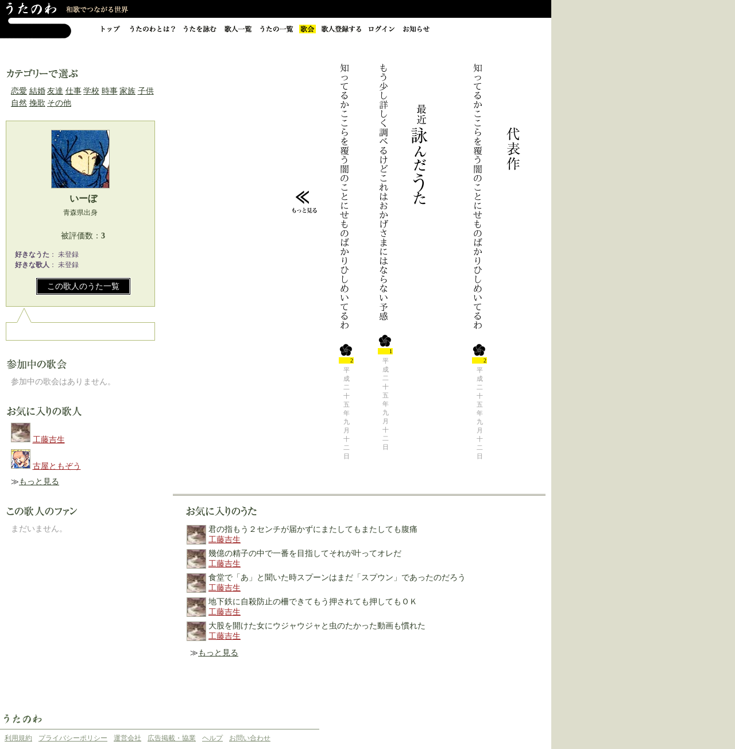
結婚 (37, 91)
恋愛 (19, 91)
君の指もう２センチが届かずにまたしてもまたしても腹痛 (312, 529)
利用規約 (18, 738)
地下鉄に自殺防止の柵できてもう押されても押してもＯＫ (312, 601)
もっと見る (39, 481)
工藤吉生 (49, 439)
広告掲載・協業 (172, 738)
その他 (59, 103)
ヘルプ (212, 738)
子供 (146, 91)
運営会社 (127, 738)
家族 (127, 91)
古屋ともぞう (57, 466)
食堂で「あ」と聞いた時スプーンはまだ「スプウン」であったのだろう (337, 577)
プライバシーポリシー (72, 738)
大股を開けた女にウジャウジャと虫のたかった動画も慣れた (316, 625)
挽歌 (37, 103)
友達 (55, 91)
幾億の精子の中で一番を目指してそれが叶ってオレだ (304, 553)
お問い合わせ (249, 738)
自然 (19, 103)
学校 (91, 91)
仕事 (73, 91)
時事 (110, 91)
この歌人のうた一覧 (83, 286)
